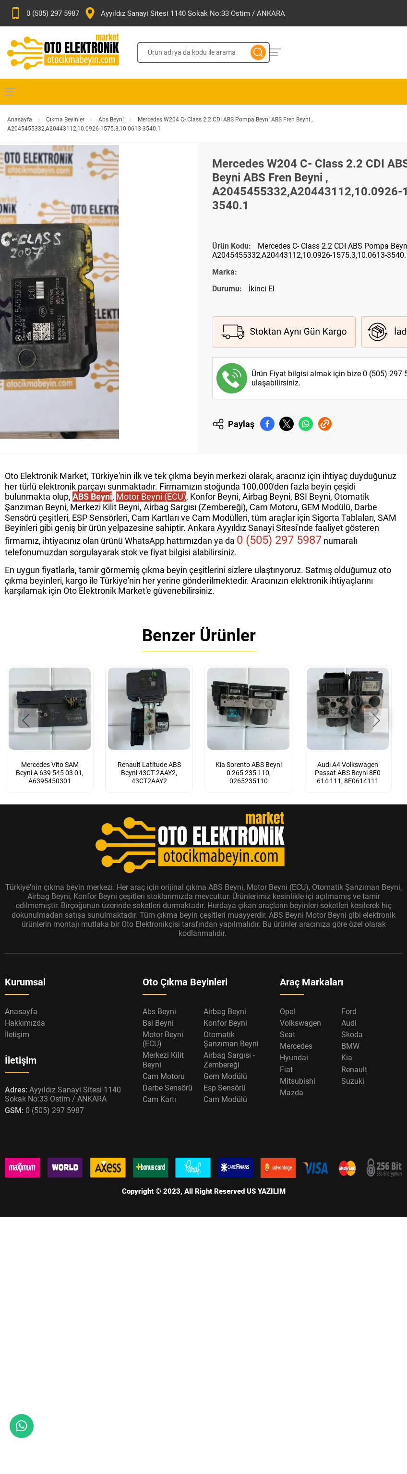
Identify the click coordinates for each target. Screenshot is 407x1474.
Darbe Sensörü (167, 1087)
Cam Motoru (164, 1076)
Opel (287, 1011)
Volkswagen (300, 1023)
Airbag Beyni (225, 1011)
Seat (287, 1034)
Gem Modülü (225, 1076)
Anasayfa (19, 119)
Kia (346, 1057)
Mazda (291, 1092)
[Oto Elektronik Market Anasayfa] (71, 52)
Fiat (286, 1069)
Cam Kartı (159, 1099)
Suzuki (352, 1081)
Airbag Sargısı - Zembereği (229, 1060)
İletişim (17, 1034)
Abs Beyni (111, 119)
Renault (354, 1069)
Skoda (352, 1034)
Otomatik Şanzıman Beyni (231, 1039)
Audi (349, 1023)
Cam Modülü (225, 1099)
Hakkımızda (25, 1023)
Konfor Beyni (225, 1023)
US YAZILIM (266, 1191)
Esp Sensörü (225, 1087)
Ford (349, 1011)
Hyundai (294, 1057)
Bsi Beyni (158, 1023)
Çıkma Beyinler (65, 119)
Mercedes (296, 1046)
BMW (350, 1046)
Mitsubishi (297, 1081)
